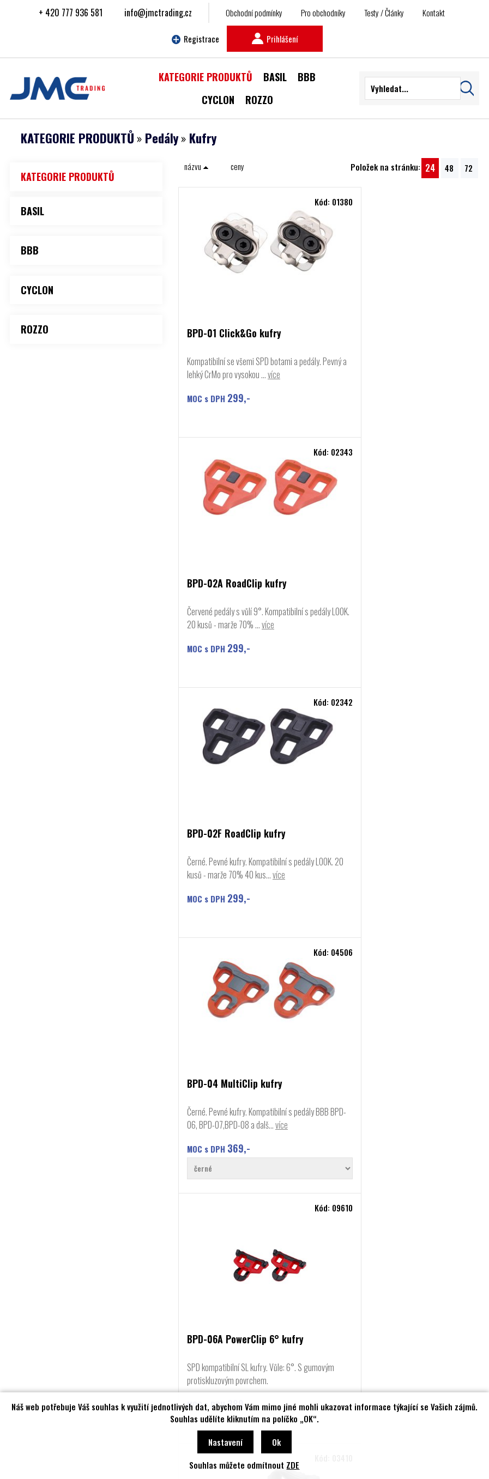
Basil (39, 1355)
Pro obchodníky (323, 13)
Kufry (202, 138)
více (193, 387)
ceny (237, 166)
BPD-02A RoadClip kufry (386, 334)
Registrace (196, 39)
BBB (38, 1306)
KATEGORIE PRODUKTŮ (77, 138)
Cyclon (41, 1323)
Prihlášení (275, 39)
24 (430, 167)
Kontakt (433, 13)
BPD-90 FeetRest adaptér (389, 852)
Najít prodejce (244, 1207)
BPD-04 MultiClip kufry (384, 597)
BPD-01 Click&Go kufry (234, 334)
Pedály (161, 138)
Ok (276, 1442)
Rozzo (41, 1339)
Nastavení (225, 1442)
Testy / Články (384, 13)
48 (449, 168)
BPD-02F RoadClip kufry (236, 597)
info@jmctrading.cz (158, 12)
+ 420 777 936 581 (70, 12)
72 (468, 168)
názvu (196, 166)
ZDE (292, 1465)
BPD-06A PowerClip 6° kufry (245, 852)
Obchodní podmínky (254, 13)
